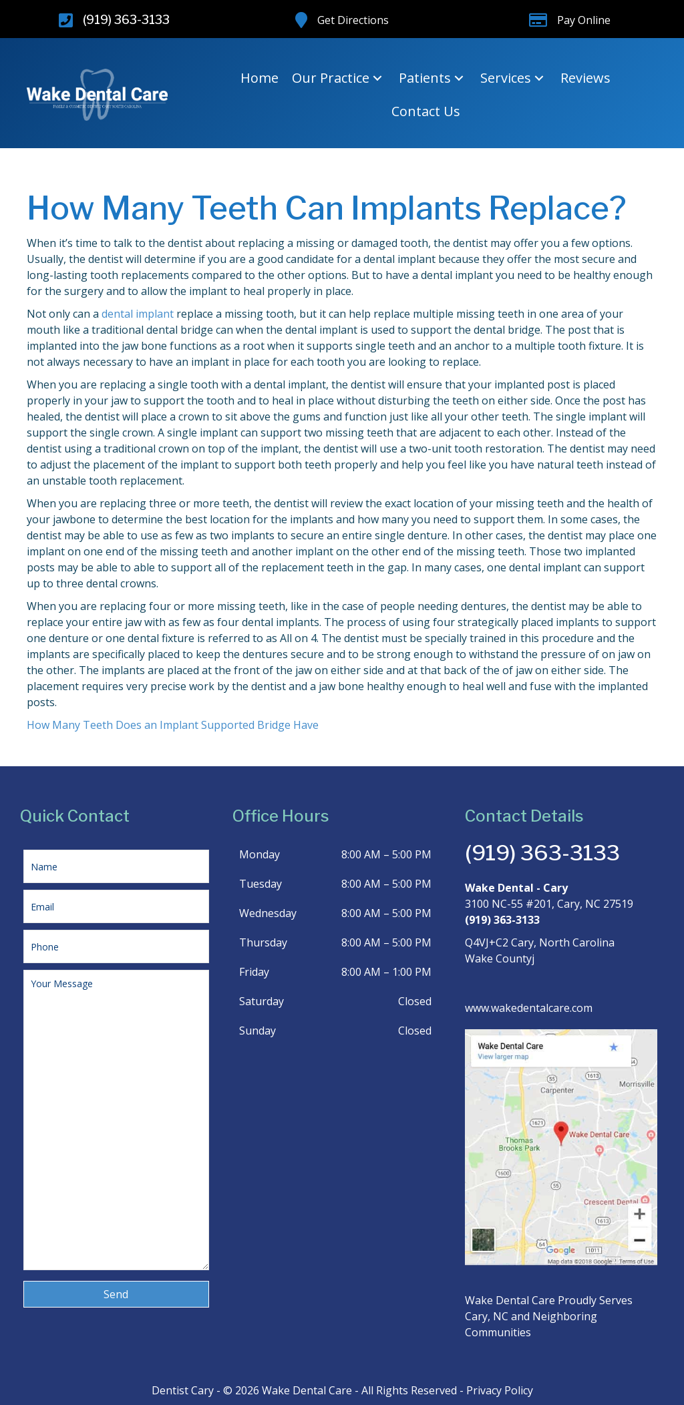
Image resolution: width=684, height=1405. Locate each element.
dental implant (138, 313)
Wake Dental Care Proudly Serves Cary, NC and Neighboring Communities (549, 1316)
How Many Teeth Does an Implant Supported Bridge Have (173, 725)
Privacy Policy (499, 1390)
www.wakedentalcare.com (528, 1008)
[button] (377, 78)
